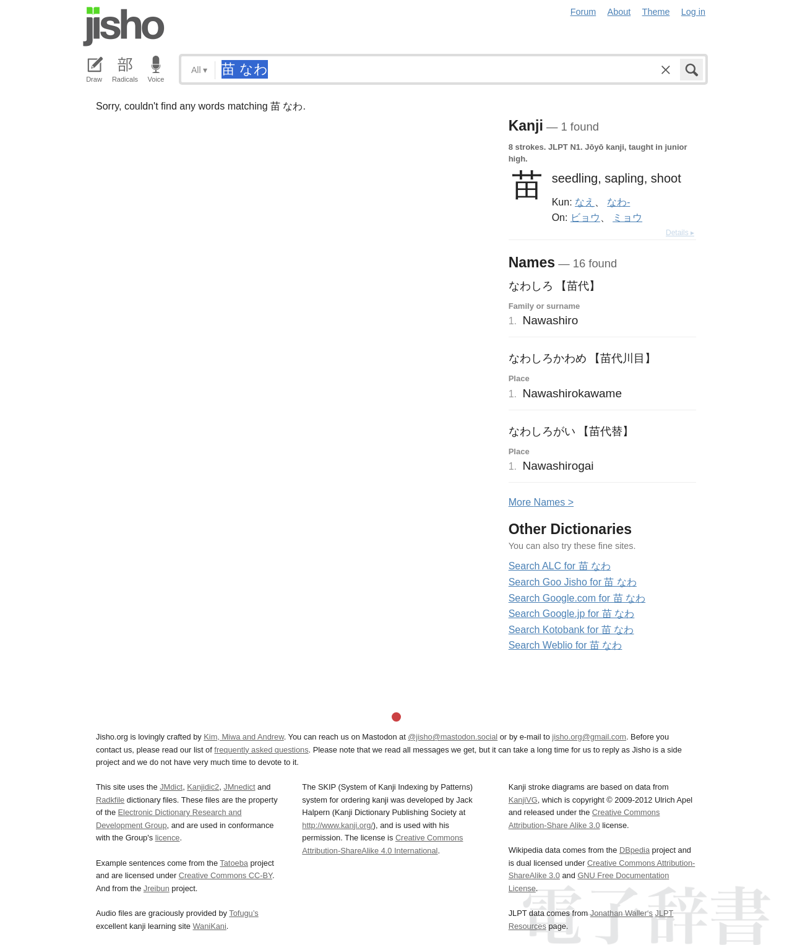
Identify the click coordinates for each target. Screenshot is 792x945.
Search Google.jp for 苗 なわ (572, 613)
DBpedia (634, 850)
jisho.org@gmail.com (589, 736)
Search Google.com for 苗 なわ (577, 598)
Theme (656, 12)
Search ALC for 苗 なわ (560, 566)
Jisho (124, 26)
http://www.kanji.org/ (337, 825)
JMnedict (239, 787)
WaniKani (209, 926)
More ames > (541, 502)
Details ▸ (680, 232)
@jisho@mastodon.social (452, 736)
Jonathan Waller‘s (621, 913)
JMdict (171, 787)
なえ (585, 202)
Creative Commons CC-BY (225, 875)
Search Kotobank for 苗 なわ (571, 629)
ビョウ (585, 217)
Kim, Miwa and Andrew (243, 736)
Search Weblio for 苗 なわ (565, 645)
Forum (583, 12)
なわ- (618, 202)
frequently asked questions (261, 749)
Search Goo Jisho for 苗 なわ (573, 582)
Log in (693, 12)
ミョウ (627, 217)
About (619, 12)
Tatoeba (234, 863)
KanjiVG (523, 800)
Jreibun (157, 888)
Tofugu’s (243, 913)
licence (167, 837)
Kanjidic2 (203, 787)
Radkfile (110, 800)
